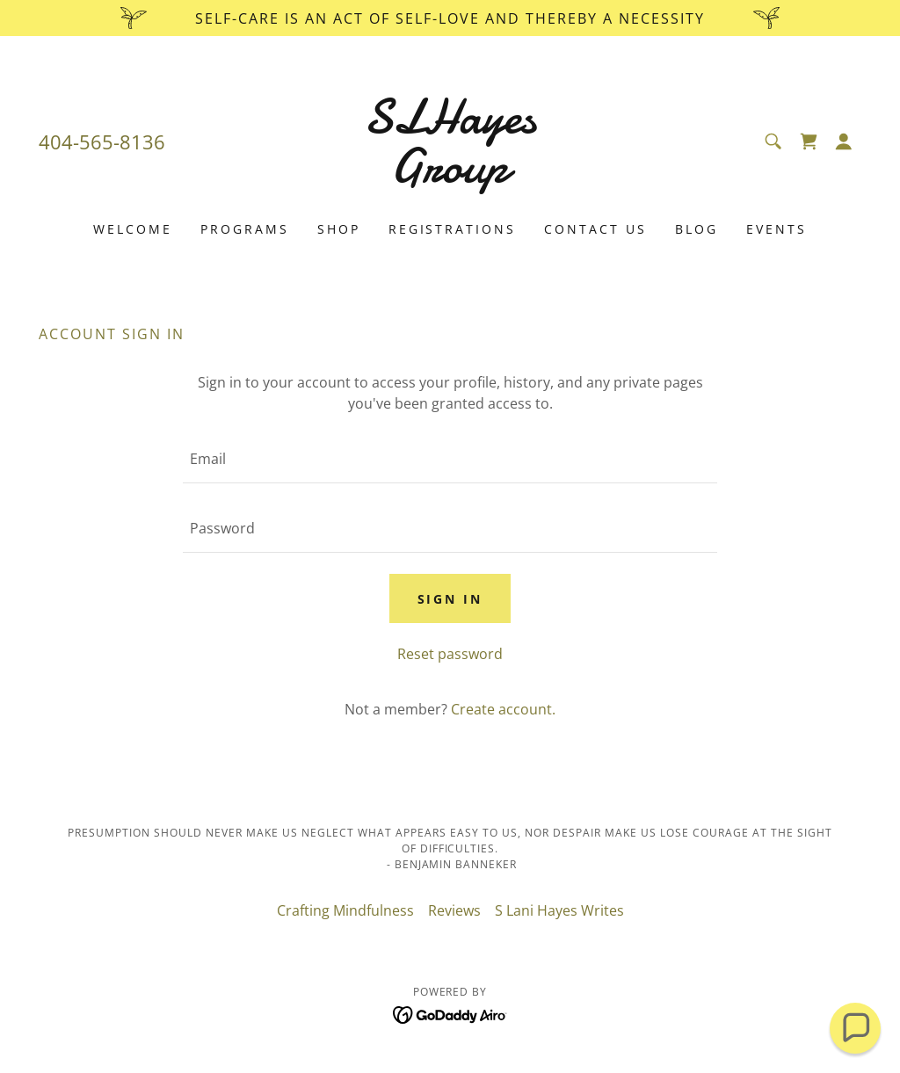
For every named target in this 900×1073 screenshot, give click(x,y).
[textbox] (450, 459)
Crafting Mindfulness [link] (345, 910)
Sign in (450, 599)
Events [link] (776, 229)
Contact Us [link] (595, 229)
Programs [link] (244, 229)
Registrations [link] (452, 229)
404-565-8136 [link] (102, 141)
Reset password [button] (450, 653)
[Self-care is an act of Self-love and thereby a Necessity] (450, 18)
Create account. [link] (503, 709)
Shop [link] (338, 229)
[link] (450, 176)
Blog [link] (696, 229)
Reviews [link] (454, 910)
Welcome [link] (132, 229)
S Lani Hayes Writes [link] (559, 910)
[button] (843, 141)
